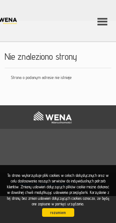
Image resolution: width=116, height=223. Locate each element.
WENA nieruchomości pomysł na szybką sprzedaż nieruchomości (53, 117)
